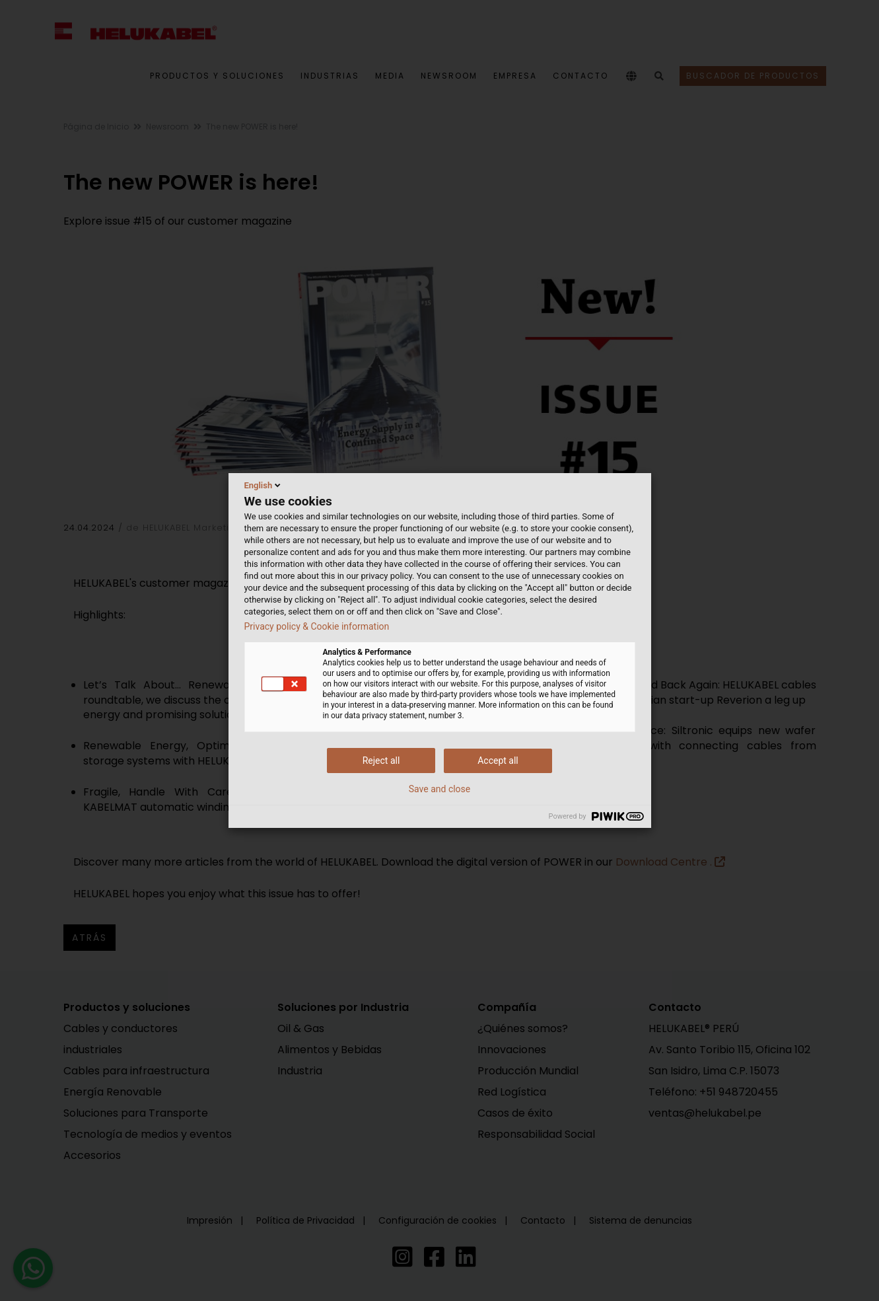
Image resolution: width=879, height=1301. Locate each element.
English (263, 485)
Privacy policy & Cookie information (317, 626)
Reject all (381, 760)
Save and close (440, 789)
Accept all (497, 760)
